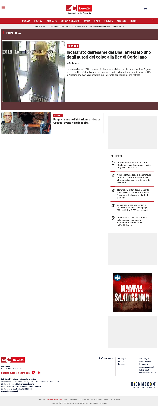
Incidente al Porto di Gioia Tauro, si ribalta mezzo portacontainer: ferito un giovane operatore (134, 165)
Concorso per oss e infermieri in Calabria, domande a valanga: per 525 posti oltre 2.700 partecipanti (132, 207)
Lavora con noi (115, 399)
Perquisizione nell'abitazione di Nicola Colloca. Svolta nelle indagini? (76, 121)
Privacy (66, 399)
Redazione (41, 399)
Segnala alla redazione (54, 399)
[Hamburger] (2, 7)
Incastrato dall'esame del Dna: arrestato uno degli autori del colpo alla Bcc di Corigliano (109, 54)
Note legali (85, 399)
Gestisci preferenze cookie (99, 399)
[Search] (153, 20)
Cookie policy (75, 399)
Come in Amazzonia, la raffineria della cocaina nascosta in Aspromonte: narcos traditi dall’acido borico (132, 221)
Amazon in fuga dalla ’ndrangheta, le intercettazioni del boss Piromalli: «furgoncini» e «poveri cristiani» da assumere (134, 178)
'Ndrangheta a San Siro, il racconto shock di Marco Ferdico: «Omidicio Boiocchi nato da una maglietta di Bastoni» (133, 193)
